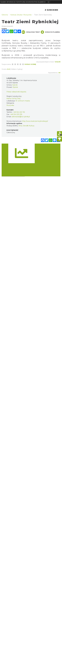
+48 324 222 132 (19, 112)
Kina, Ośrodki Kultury (26, 126)
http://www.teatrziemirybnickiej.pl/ (35, 121)
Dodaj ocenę (30, 64)
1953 (42, 46)
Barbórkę (8, 51)
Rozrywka (10, 105)
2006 (17, 55)
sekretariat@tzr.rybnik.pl (21, 117)
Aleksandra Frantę (38, 43)
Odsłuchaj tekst (31, 32)
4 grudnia (16, 51)
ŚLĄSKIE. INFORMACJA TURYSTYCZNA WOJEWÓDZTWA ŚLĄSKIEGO (23, 2)
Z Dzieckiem (51, 10)
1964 (23, 51)
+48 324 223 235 (16, 114)
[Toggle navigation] (48, 2)
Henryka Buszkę (19, 43)
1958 (14, 48)
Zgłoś (57, 62)
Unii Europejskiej (41, 58)
